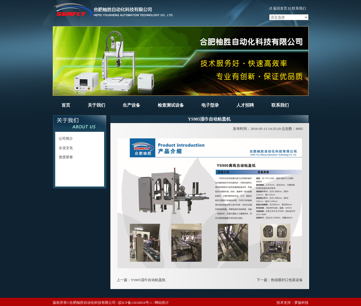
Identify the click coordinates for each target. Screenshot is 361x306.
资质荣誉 (66, 157)
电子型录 (210, 105)
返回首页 (280, 8)
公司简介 (66, 138)
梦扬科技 (301, 303)
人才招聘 (245, 105)
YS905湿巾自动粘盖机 (148, 280)
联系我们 (299, 8)
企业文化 (66, 148)
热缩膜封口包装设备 (287, 280)
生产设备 (131, 105)
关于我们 (96, 105)
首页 (65, 105)
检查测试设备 (171, 105)
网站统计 (162, 303)
